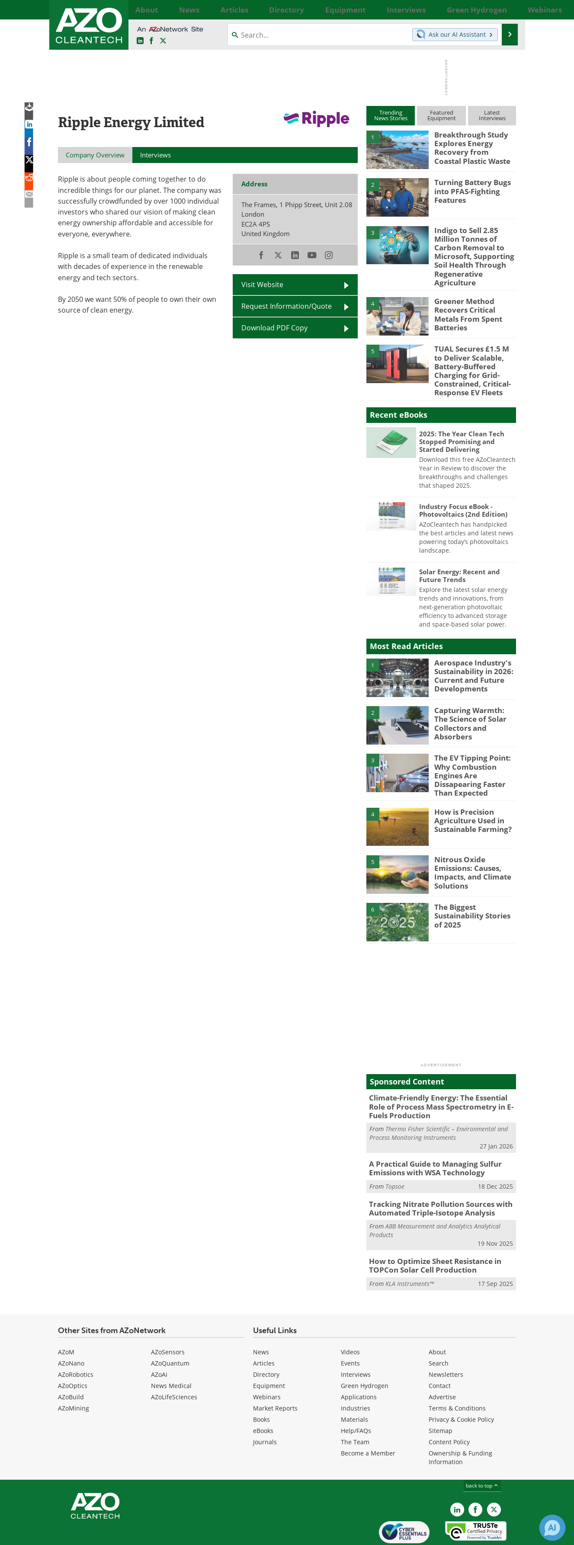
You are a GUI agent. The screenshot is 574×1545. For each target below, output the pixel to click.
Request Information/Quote (286, 306)
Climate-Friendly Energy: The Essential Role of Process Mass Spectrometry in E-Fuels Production (439, 1079)
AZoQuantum (170, 1328)
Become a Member (368, 1418)
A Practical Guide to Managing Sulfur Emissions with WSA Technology (429, 1138)
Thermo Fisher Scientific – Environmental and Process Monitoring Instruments (438, 1104)
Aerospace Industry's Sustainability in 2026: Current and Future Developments (470, 654)
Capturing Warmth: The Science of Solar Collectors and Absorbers (475, 698)
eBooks (263, 1396)
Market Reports (275, 1373)
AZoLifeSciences (174, 1362)
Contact (440, 1351)
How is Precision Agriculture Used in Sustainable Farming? (469, 793)
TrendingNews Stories (390, 115)
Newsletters (446, 1340)
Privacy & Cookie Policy (461, 1385)
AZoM (66, 1317)
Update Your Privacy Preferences (123, 1534)
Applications (359, 1362)
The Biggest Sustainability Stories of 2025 (473, 888)
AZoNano (71, 1328)
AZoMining (73, 1373)
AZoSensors (168, 1317)
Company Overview (95, 154)
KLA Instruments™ (409, 1249)
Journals (265, 1407)
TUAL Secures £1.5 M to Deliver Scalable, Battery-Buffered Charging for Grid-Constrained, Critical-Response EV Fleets (471, 353)
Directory (266, 1340)
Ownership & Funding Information (460, 1422)
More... (506, 9)
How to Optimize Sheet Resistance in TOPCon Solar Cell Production (429, 1232)
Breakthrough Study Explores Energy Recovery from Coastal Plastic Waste (471, 146)
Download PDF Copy (274, 328)
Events (350, 1328)
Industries (355, 1373)
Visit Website (262, 284)
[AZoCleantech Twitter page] (163, 41)
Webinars (267, 1362)
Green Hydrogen (364, 1351)
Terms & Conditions (457, 1373)
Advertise (442, 1362)
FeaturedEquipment (441, 115)
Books (261, 1385)
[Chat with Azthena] (552, 1528)
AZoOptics (72, 1351)
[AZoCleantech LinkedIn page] (140, 41)
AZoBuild (71, 1362)
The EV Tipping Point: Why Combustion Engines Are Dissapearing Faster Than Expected (475, 749)
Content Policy (449, 1407)
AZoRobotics (75, 1340)
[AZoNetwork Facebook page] (151, 41)
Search (439, 1328)
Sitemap (440, 1396)
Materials (354, 1385)
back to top (482, 1451)
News (261, 1317)
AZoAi (159, 1340)
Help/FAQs (356, 1396)
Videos (350, 1317)
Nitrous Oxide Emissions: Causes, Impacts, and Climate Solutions (474, 840)
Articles (264, 1328)
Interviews (356, 1340)
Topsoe (394, 1155)
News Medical (171, 1351)
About (437, 1317)
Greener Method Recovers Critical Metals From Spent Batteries (473, 294)
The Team (355, 1407)
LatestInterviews (492, 115)
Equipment (269, 1351)
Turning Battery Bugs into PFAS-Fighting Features (468, 190)
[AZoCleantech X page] (494, 1475)
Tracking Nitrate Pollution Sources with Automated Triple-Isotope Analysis (433, 1176)
